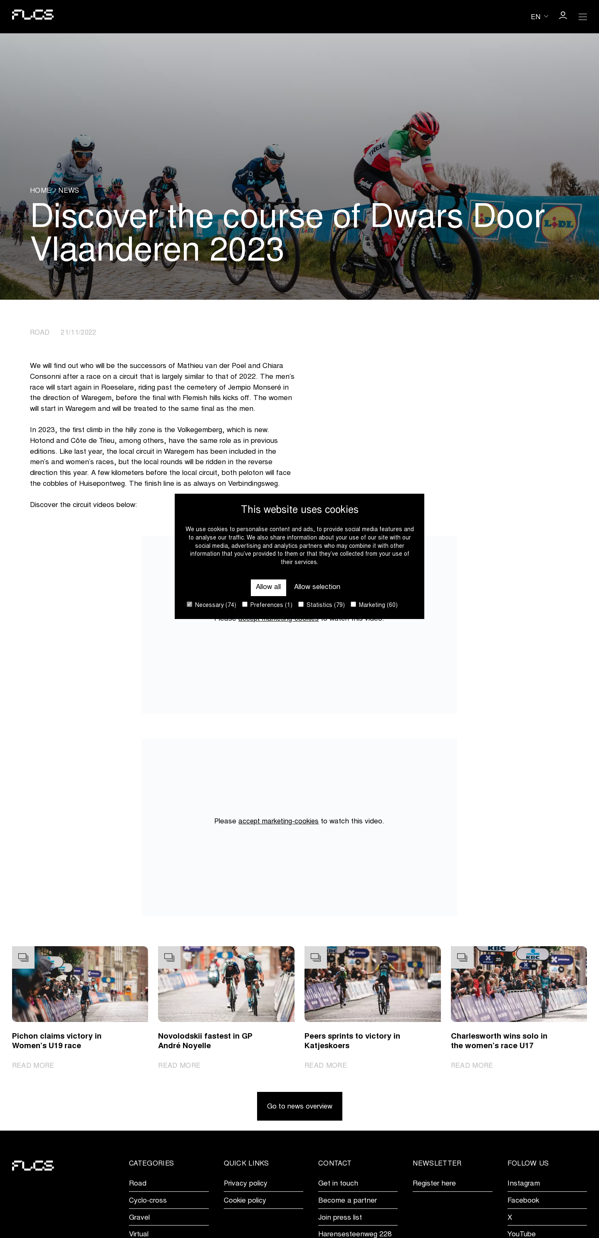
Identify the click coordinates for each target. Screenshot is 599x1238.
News (68, 190)
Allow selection (317, 587)
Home (40, 190)
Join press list (340, 1218)
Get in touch (338, 1184)
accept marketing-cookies (278, 619)
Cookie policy (245, 1201)
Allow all (267, 587)
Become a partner (347, 1201)
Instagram (523, 1184)
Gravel (139, 1218)
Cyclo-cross (148, 1201)
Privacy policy (245, 1184)
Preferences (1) (267, 605)
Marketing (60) (374, 605)
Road (137, 1184)
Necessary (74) (211, 605)
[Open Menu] (583, 17)
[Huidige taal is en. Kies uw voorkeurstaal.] (539, 16)
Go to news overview (300, 1107)
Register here (434, 1184)
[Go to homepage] (33, 17)
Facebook (523, 1201)
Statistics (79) (321, 605)
